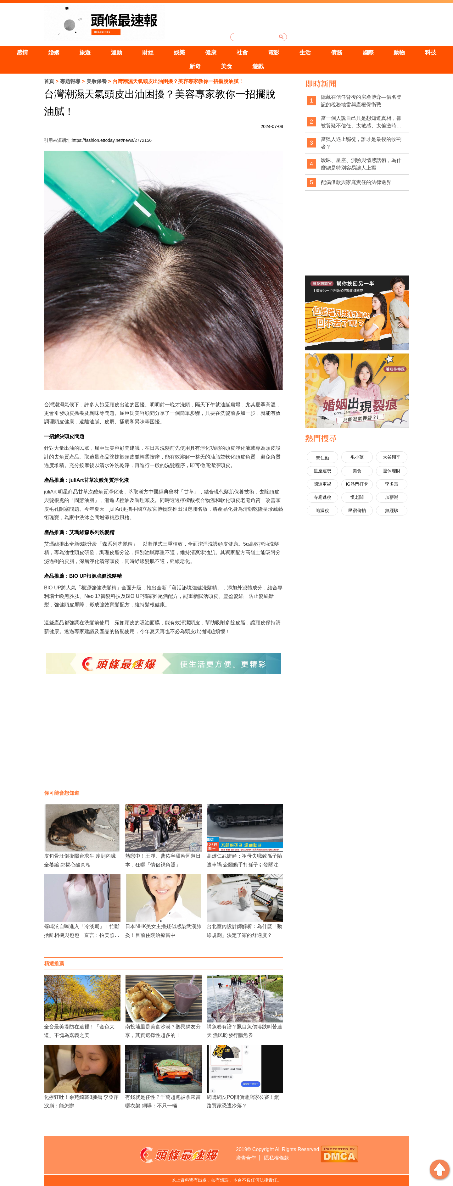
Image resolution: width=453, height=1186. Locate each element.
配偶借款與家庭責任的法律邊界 (356, 182)
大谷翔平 (391, 456)
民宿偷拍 (357, 510)
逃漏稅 (322, 510)
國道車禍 (322, 484)
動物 (399, 52)
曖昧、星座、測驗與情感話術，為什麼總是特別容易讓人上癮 (361, 164)
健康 (210, 52)
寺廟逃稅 (322, 497)
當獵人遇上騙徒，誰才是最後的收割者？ (361, 142)
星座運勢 (322, 470)
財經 (148, 52)
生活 (305, 52)
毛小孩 (357, 456)
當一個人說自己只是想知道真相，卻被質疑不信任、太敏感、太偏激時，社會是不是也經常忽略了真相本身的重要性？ (361, 122)
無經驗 (391, 510)
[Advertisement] (163, 737)
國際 (368, 52)
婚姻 (53, 52)
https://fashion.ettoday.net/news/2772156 (112, 140)
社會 (242, 52)
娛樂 (179, 52)
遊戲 (258, 66)
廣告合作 (246, 1158)
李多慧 (391, 484)
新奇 (195, 66)
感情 (22, 52)
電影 (273, 52)
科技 (430, 52)
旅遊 (85, 52)
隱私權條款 (276, 1158)
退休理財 (391, 470)
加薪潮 (391, 497)
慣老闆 (357, 497)
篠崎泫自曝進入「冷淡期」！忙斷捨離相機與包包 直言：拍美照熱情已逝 (82, 935)
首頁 (49, 81)
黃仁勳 (322, 457)
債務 (336, 52)
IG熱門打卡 (357, 484)
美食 (226, 66)
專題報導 (70, 81)
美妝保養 (97, 81)
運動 (116, 52)
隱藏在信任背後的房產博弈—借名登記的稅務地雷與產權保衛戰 (361, 100)
